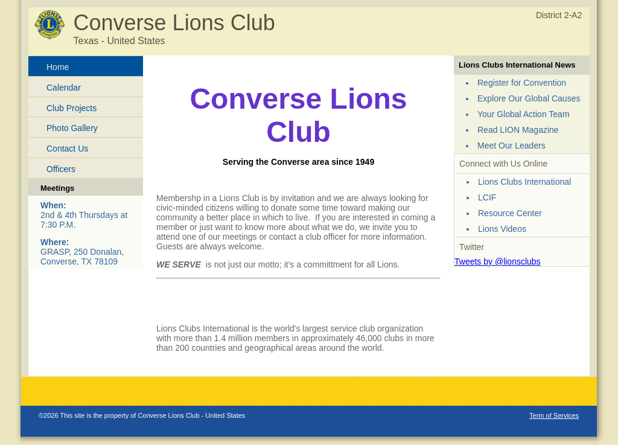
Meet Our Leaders (511, 145)
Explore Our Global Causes (528, 98)
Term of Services (554, 415)
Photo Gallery (72, 128)
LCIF (487, 197)
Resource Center (510, 213)
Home (57, 67)
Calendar (63, 87)
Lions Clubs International (524, 182)
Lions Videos (502, 229)
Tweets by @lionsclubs (497, 261)
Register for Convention (521, 83)
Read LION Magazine (518, 130)
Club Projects (71, 108)
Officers (60, 169)
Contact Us (67, 148)
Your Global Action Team (523, 114)
